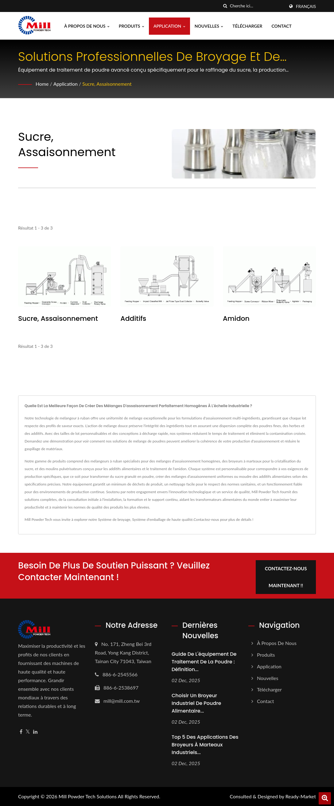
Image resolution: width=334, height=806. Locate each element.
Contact (281, 26)
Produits (131, 26)
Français (306, 6)
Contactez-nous (206, 519)
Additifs (133, 318)
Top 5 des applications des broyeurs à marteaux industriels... (205, 744)
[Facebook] (21, 731)
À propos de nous (87, 26)
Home (42, 84)
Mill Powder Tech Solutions (88, 796)
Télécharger (247, 26)
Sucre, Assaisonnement (107, 84)
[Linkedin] (35, 731)
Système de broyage (114, 519)
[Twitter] (27, 731)
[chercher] (225, 6)
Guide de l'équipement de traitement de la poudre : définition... (204, 662)
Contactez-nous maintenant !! (286, 577)
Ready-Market (300, 796)
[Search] (257, 6)
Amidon (236, 318)
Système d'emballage (148, 519)
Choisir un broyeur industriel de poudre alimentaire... (196, 703)
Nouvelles (209, 26)
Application (169, 26)
